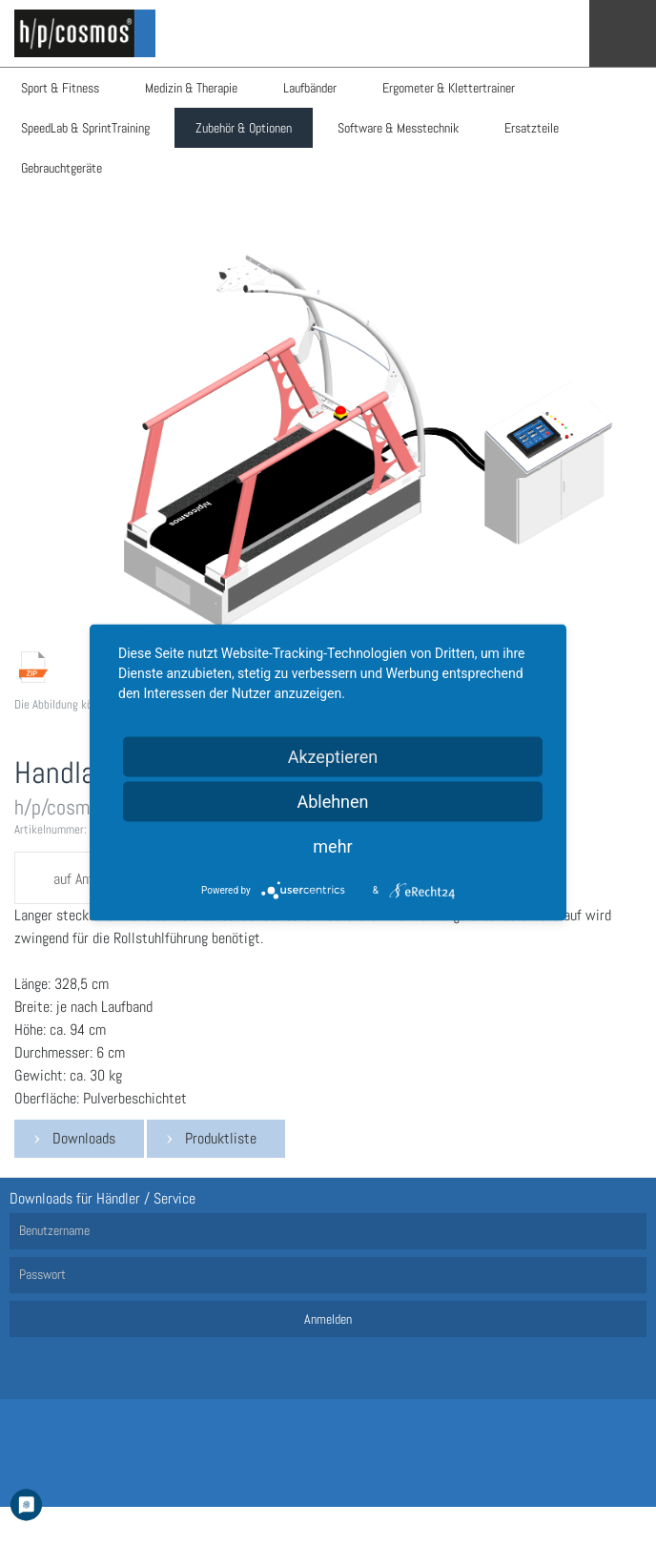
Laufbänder (310, 87)
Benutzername (54, 1230)
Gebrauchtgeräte (61, 167)
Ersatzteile (531, 127)
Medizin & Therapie (191, 87)
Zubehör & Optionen (243, 127)
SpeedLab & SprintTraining (85, 127)
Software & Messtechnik (398, 127)
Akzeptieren (333, 757)
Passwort (42, 1274)
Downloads (83, 1138)
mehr (332, 846)
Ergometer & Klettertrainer (448, 87)
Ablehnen (332, 802)
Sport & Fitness (60, 87)
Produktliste (220, 1138)
